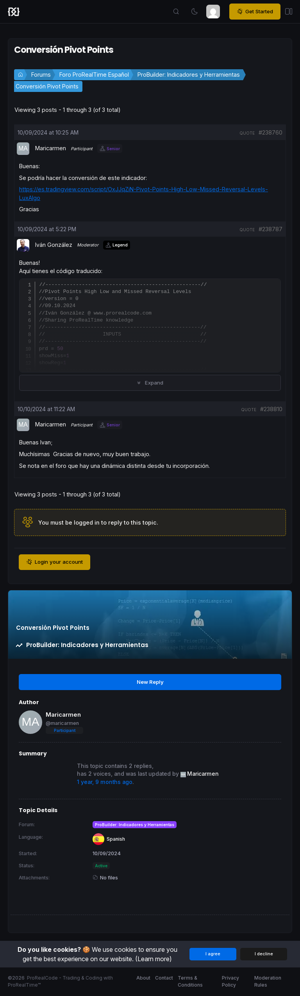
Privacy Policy (230, 981)
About (143, 978)
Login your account (54, 562)
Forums (41, 74)
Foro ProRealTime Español (94, 74)
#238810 (271, 409)
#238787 (270, 229)
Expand (150, 382)
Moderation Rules (267, 981)
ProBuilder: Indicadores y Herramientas (189, 74)
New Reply (150, 682)
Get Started (255, 11)
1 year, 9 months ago (104, 782)
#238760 (270, 132)
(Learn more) (153, 959)
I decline (264, 953)
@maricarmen (62, 723)
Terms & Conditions (190, 981)
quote (247, 133)
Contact (164, 978)
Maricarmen (63, 714)
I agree (212, 953)
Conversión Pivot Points (47, 86)
